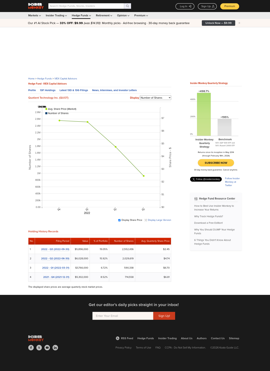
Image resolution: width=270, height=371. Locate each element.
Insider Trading (56, 15)
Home (31, 78)
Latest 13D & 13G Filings (74, 90)
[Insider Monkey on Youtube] (48, 347)
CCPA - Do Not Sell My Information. (185, 348)
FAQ (157, 348)
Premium (229, 6)
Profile (32, 90)
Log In (185, 6)
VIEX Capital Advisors (65, 78)
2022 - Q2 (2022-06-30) (55, 258)
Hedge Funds (81, 15)
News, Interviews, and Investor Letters (114, 90)
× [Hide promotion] (239, 23)
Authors (202, 338)
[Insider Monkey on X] (40, 347)
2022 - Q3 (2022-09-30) (55, 249)
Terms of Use (143, 348)
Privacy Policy (124, 348)
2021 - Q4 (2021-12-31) (56, 277)
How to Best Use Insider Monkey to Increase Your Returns (214, 208)
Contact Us (218, 338)
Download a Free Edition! (208, 223)
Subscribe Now (216, 163)
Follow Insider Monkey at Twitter (232, 182)
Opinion (123, 15)
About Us (187, 338)
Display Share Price (132, 220)
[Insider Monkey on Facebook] (32, 347)
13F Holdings (47, 90)
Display (134, 98)
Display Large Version (159, 220)
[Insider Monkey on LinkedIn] (57, 347)
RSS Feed (124, 338)
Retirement (104, 15)
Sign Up (208, 6)
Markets (34, 15)
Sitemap (234, 338)
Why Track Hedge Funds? (208, 216)
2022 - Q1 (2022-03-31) (55, 268)
